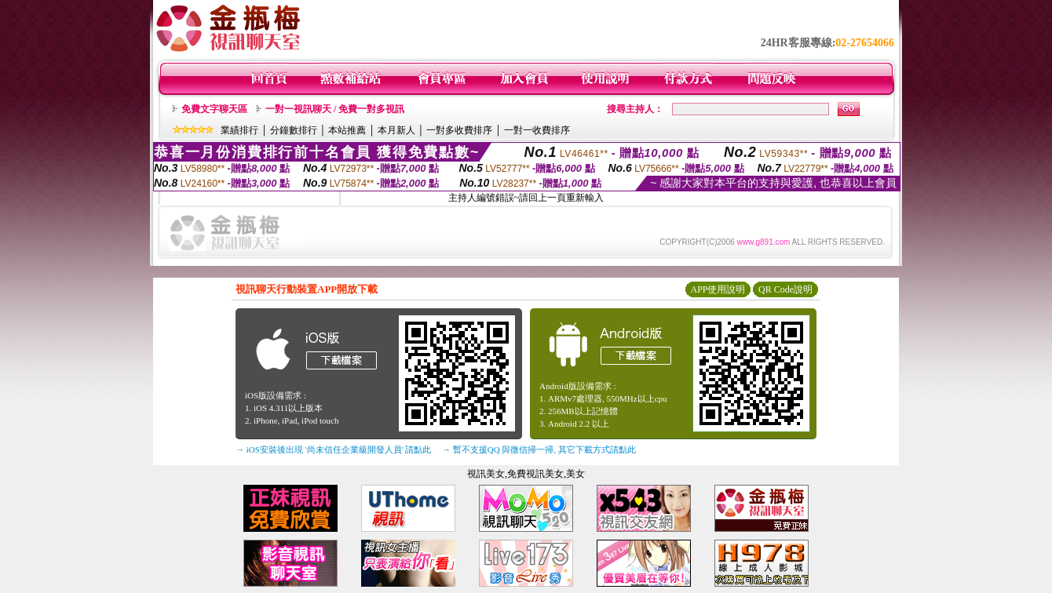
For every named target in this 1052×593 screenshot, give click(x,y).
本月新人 (396, 130)
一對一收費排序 (537, 130)
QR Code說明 (785, 289)
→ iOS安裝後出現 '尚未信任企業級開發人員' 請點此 (333, 449)
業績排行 (239, 130)
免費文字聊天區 (214, 109)
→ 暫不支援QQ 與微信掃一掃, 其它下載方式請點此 (539, 449)
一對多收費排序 (459, 130)
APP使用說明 (717, 289)
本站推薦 (347, 130)
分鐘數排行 (293, 130)
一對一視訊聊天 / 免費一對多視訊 (334, 109)
